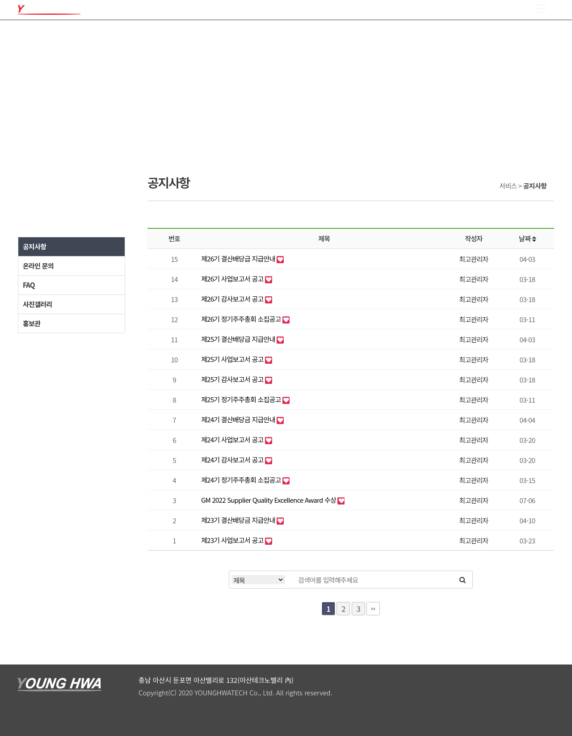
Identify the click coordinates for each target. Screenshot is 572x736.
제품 (85, 35)
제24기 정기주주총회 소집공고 (241, 479)
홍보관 (31, 323)
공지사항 (34, 246)
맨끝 (373, 608)
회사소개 (31, 35)
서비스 (450, 35)
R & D (208, 35)
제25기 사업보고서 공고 (233, 359)
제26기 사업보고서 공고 (233, 278)
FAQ (29, 285)
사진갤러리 (37, 304)
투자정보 (333, 35)
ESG (386, 35)
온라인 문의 (38, 265)
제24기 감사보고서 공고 (233, 459)
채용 (266, 35)
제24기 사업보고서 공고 (233, 439)
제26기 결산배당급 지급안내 (239, 258)
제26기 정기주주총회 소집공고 (241, 319)
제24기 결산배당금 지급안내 (239, 419)
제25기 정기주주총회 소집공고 (241, 399)
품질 (145, 35)
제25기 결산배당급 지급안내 (239, 339)
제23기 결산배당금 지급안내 (239, 520)
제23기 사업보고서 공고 (233, 540)
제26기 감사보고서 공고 (233, 298)
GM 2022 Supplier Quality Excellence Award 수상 (269, 500)
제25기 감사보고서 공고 (233, 379)
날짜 (527, 238)
